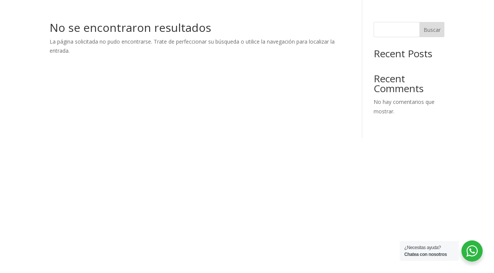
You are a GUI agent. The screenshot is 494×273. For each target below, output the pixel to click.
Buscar (432, 29)
